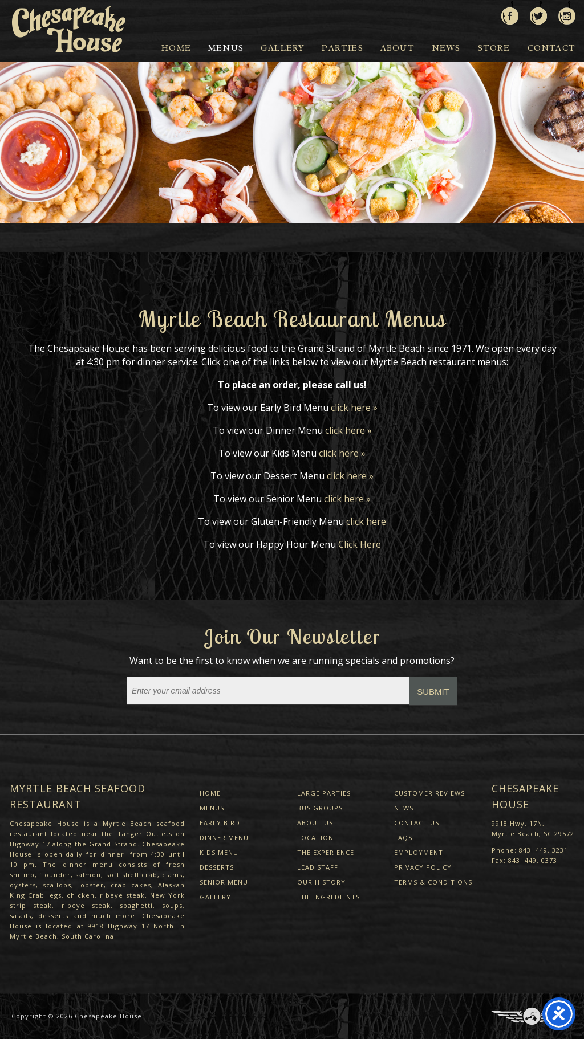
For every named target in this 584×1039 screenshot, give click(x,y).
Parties (342, 48)
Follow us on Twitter (538, 13)
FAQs (403, 837)
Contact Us (416, 822)
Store (494, 48)
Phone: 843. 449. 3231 (530, 850)
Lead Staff (317, 867)
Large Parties (324, 793)
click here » (354, 407)
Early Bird (220, 822)
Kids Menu (219, 852)
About (397, 48)
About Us (315, 822)
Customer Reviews (429, 793)
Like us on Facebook (509, 13)
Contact (551, 48)
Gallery (283, 48)
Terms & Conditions (433, 882)
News (446, 48)
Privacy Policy (423, 867)
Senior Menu (224, 882)
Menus (226, 48)
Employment (418, 852)
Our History (321, 882)
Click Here (359, 544)
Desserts (217, 867)
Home (176, 48)
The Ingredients (328, 897)
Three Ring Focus (532, 1016)
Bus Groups (320, 808)
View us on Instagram (566, 13)
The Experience (325, 852)
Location (315, 837)
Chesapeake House (108, 1016)
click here (366, 521)
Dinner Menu (224, 837)
